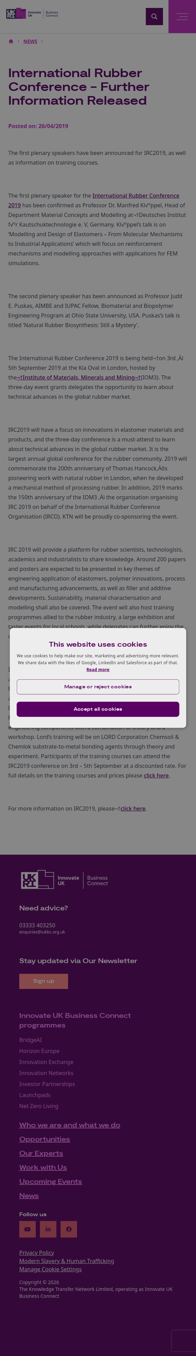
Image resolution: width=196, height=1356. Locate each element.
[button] (98, 687)
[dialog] (98, 678)
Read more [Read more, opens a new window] (97, 669)
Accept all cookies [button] (98, 709)
